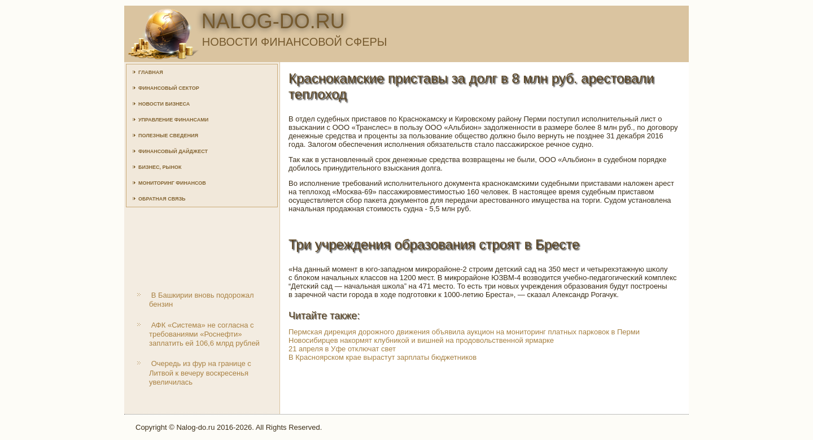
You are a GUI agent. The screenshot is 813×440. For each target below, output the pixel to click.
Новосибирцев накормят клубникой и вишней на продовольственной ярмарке (421, 340)
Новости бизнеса (164, 104)
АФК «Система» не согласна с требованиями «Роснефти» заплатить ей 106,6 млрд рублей (204, 334)
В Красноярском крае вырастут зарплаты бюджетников (383, 357)
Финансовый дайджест (173, 151)
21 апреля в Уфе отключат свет (342, 349)
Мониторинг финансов (172, 183)
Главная (150, 72)
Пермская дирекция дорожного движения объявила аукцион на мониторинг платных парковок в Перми (464, 332)
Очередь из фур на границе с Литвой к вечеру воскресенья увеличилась (200, 372)
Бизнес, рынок (159, 167)
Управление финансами (173, 120)
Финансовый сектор (168, 88)
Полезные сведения (168, 135)
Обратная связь (162, 199)
